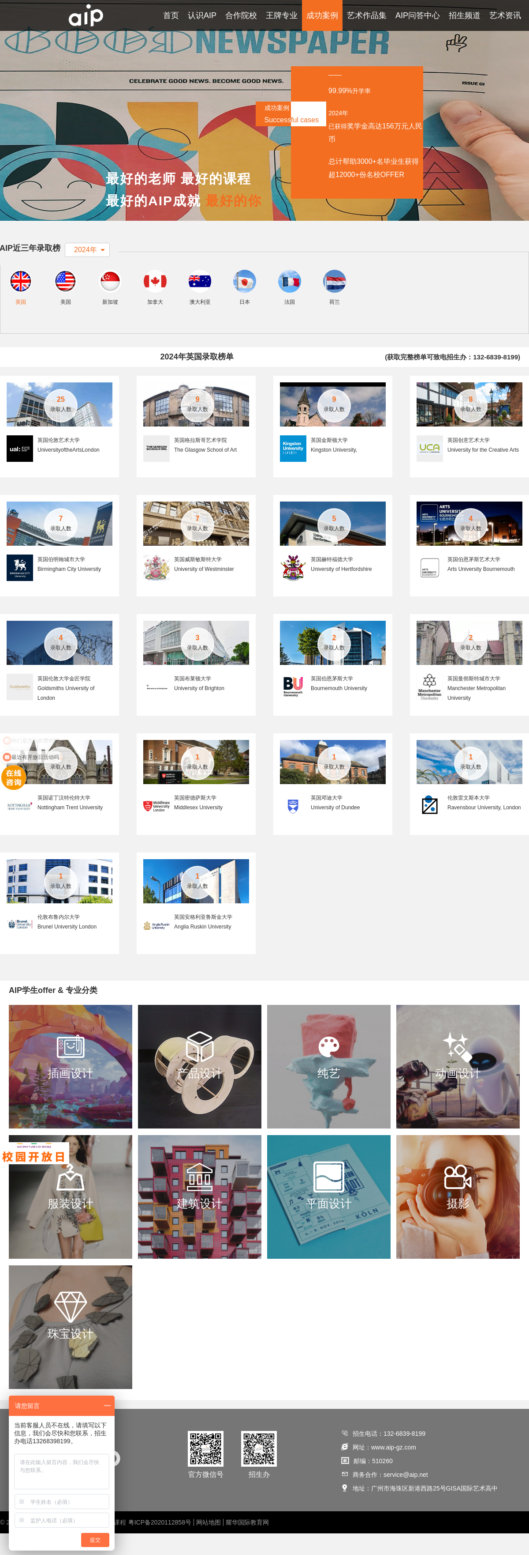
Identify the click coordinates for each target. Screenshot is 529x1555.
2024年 (85, 249)
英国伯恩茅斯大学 (332, 700)
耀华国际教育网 (247, 1543)
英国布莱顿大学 (192, 700)
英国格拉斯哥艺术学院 (200, 461)
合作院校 (241, 15)
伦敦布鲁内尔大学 (58, 938)
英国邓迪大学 (327, 819)
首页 (171, 15)
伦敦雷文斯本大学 (468, 819)
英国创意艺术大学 (468, 461)
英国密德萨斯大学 (195, 819)
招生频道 (465, 15)
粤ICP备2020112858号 (159, 1543)
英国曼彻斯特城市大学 (473, 700)
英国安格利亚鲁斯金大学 (203, 938)
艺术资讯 (505, 15)
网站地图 (208, 1543)
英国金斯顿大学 (329, 461)
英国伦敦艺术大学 (58, 461)
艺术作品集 (367, 15)
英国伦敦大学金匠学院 (63, 700)
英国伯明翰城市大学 (61, 580)
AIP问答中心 (417, 15)
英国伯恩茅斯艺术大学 (473, 580)
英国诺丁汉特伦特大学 (63, 819)
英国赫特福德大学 (332, 580)
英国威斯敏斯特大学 (198, 580)
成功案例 (322, 15)
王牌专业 (282, 15)
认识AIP (202, 15)
